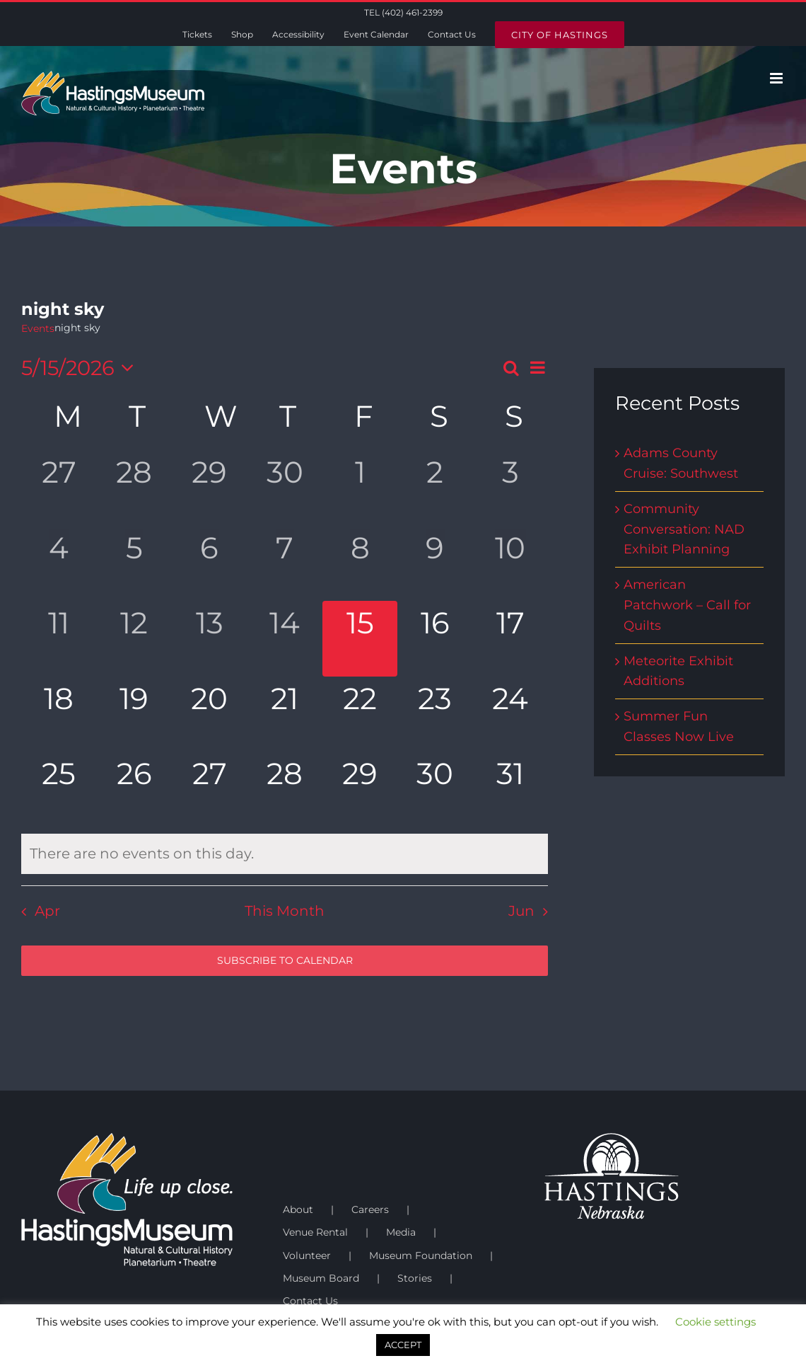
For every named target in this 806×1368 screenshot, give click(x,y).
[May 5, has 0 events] (133, 563)
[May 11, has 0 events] (58, 638)
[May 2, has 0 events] (434, 487)
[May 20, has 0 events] (209, 714)
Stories (414, 1278)
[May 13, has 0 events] (209, 638)
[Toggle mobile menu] (777, 78)
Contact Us (310, 1300)
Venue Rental (315, 1232)
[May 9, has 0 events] (434, 563)
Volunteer (307, 1255)
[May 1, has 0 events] (359, 487)
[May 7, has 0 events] (284, 563)
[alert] (284, 853)
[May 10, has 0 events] (510, 563)
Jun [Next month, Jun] (521, 910)
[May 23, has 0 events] (434, 714)
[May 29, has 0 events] (359, 789)
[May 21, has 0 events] (284, 714)
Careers (370, 1209)
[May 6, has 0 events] (209, 563)
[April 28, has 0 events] (133, 487)
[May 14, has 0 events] (284, 638)
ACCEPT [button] (403, 1344)
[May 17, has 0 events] (510, 638)
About (298, 1209)
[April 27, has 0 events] (58, 487)
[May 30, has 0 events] (434, 789)
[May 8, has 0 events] (359, 563)
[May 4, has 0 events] (58, 563)
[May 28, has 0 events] (284, 789)
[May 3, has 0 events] (510, 487)
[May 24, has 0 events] (510, 714)
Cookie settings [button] (715, 1321)
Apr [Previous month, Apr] (47, 910)
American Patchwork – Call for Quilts (687, 605)
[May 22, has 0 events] (359, 714)
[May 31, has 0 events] (510, 789)
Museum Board (321, 1278)
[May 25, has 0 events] (58, 789)
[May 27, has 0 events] (209, 789)
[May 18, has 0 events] (58, 714)
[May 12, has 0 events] (133, 638)
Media (401, 1232)
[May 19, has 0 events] (133, 714)
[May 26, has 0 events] (133, 789)
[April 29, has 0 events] (209, 487)
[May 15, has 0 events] (359, 638)
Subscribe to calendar (285, 961)
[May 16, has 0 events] (434, 638)
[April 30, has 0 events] (284, 487)
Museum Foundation (420, 1255)
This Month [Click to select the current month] (285, 910)
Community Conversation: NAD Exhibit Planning (684, 529)
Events (37, 328)
